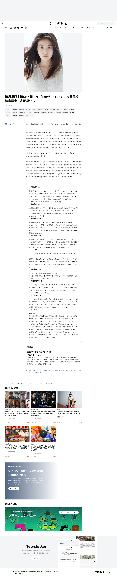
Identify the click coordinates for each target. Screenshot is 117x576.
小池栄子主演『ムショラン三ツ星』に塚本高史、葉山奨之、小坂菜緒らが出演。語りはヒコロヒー (17, 415)
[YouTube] (22, 29)
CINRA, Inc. (103, 574)
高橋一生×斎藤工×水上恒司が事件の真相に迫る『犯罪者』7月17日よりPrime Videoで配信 (43, 415)
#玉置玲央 (8, 114)
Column (83, 29)
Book (41, 573)
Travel (15, 575)
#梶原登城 (43, 114)
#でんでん (15, 111)
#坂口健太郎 (22, 114)
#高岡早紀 (40, 111)
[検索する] (93, 24)
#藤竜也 (65, 111)
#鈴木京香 (28, 111)
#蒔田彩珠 (65, 114)
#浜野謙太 (8, 111)
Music (15, 573)
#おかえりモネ (29, 117)
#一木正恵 (72, 114)
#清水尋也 (15, 114)
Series (89, 29)
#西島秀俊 (21, 111)
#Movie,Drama (51, 114)
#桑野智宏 (15, 117)
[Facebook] (18, 29)
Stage (37, 573)
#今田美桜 (8, 117)
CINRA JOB (109, 29)
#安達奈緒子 (36, 114)
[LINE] (25, 29)
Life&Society (48, 573)
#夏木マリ (59, 111)
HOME (6, 384)
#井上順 (46, 111)
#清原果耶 (29, 114)
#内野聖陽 (52, 111)
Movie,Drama (13, 384)
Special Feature (97, 29)
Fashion (20, 575)
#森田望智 (21, 117)
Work (55, 573)
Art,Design (21, 573)
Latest (56, 29)
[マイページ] (9, 24)
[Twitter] (11, 29)
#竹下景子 (71, 111)
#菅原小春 (58, 114)
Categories (68, 29)
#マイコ (34, 111)
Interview (76, 29)
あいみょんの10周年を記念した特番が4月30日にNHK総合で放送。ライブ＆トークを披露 (43, 449)
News (61, 29)
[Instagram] (15, 29)
